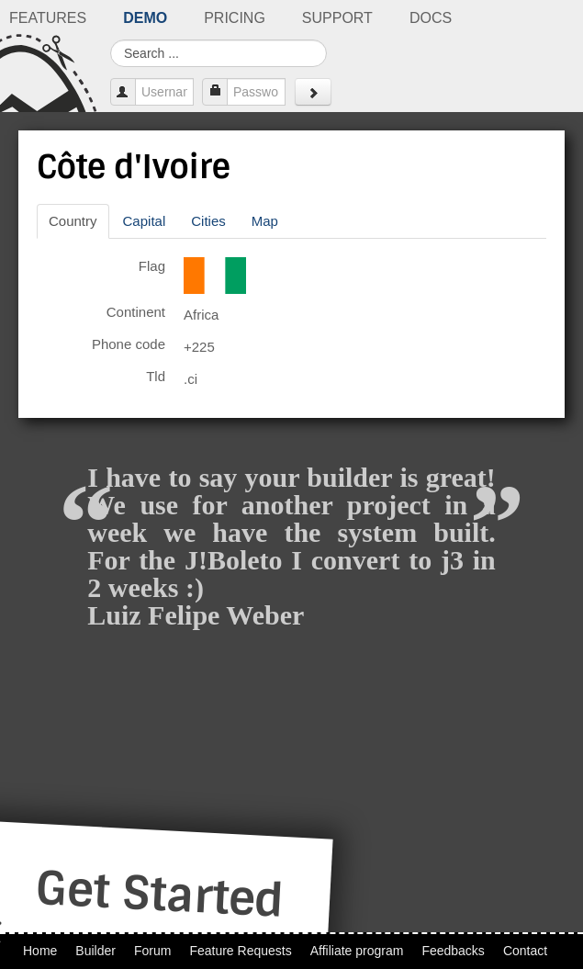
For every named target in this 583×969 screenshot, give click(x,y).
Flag (152, 266)
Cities (208, 221)
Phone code (128, 344)
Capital (144, 221)
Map (265, 221)
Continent (136, 312)
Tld (155, 376)
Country (73, 221)
